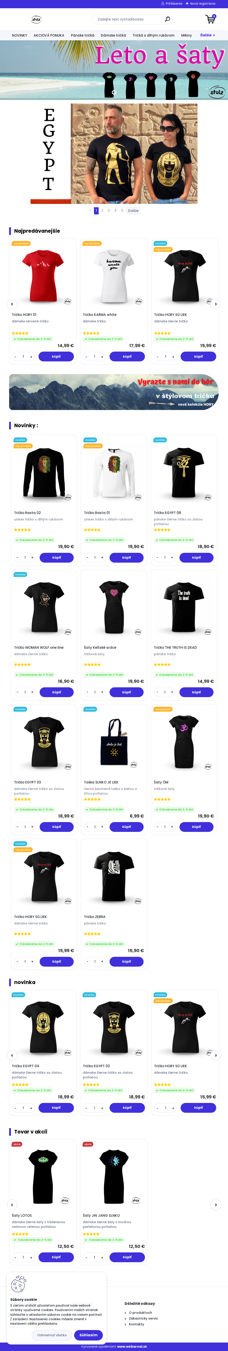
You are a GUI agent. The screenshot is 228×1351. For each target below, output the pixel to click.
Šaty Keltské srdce (100, 647)
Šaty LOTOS (22, 1215)
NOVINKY (19, 35)
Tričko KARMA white (99, 315)
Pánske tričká (82, 35)
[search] (167, 21)
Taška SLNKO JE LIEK (101, 782)
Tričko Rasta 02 (27, 513)
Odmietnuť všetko (52, 1335)
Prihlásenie (174, 3)
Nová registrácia (202, 3)
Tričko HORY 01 (24, 315)
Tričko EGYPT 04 (25, 1066)
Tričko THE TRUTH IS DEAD (175, 647)
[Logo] (36, 19)
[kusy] (23, 357)
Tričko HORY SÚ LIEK (170, 315)
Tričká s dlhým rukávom (154, 35)
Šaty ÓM (161, 782)
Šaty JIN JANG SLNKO (101, 1215)
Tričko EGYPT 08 (167, 513)
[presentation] (12, 304)
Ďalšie (206, 35)
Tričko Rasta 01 (97, 513)
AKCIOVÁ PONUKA (49, 35)
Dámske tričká (113, 35)
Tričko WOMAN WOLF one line (38, 647)
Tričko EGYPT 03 (27, 782)
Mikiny (186, 35)
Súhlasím (88, 1335)
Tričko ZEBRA (95, 917)
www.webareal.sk (132, 1346)
